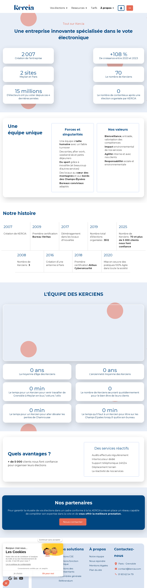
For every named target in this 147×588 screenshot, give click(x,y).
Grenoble (131, 563)
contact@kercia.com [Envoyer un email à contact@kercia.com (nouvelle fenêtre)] (129, 568)
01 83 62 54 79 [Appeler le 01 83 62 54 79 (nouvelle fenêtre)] (126, 574)
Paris (121, 563)
